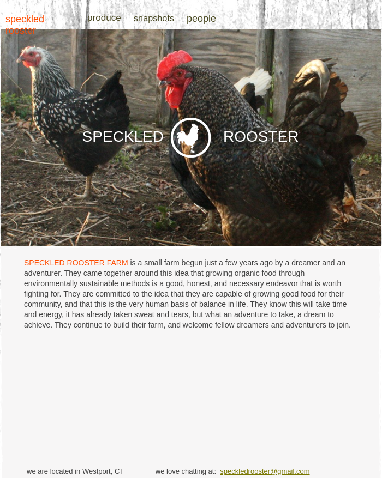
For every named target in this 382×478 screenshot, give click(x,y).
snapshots (154, 18)
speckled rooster (24, 25)
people (201, 18)
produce (104, 18)
